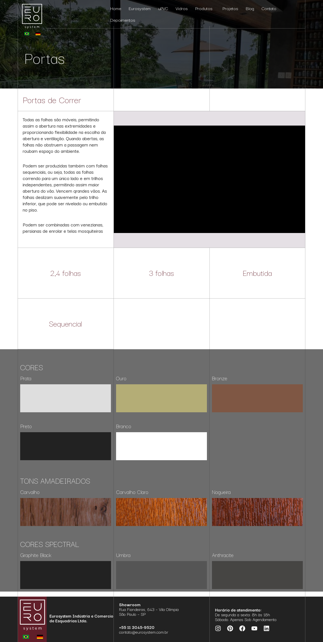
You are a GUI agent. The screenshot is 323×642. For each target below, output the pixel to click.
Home (115, 8)
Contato (269, 8)
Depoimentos (122, 19)
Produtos (205, 8)
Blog (250, 8)
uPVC (163, 8)
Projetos (230, 8)
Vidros (182, 8)
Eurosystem (140, 8)
